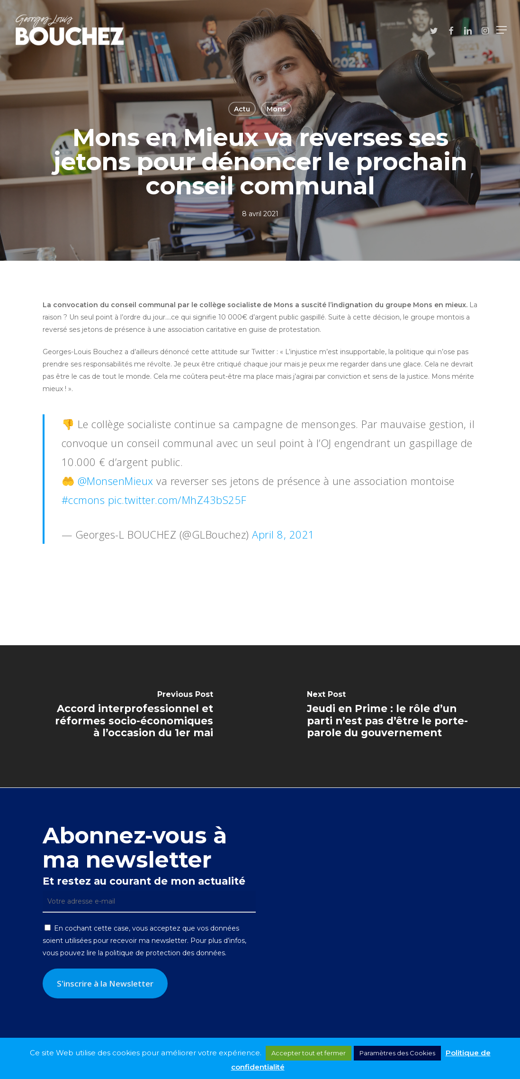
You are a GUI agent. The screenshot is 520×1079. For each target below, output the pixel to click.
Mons (276, 109)
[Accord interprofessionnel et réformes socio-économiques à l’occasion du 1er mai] (130, 716)
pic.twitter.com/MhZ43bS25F (177, 500)
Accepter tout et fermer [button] (308, 1053)
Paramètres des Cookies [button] (397, 1053)
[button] (501, 30)
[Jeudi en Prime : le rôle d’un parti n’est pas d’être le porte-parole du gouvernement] (390, 716)
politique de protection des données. (165, 953)
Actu (242, 109)
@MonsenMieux (115, 481)
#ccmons (83, 500)
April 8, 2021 (283, 534)
